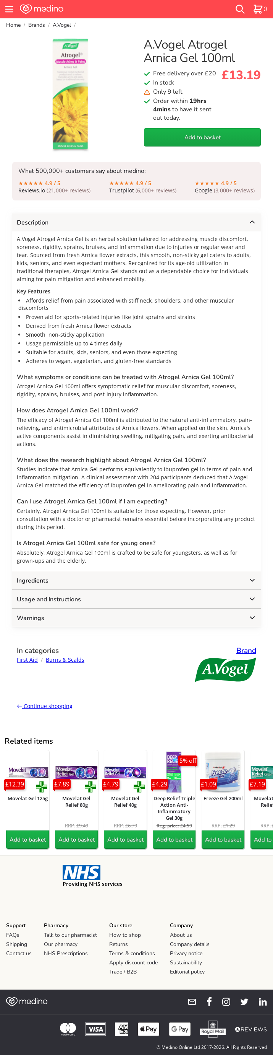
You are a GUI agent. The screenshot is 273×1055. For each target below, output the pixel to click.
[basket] (260, 9)
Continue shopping (45, 706)
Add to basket (202, 137)
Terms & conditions (132, 953)
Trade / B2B (123, 971)
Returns (118, 944)
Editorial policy (187, 971)
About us (181, 935)
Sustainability (186, 962)
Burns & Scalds (65, 659)
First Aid (27, 659)
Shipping (16, 944)
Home (13, 25)
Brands (36, 25)
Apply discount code (133, 962)
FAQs (12, 935)
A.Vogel (62, 25)
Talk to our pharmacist (70, 935)
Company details (190, 944)
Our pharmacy (61, 944)
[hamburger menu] (9, 9)
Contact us (19, 953)
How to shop (125, 935)
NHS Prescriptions (66, 953)
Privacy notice (186, 953)
